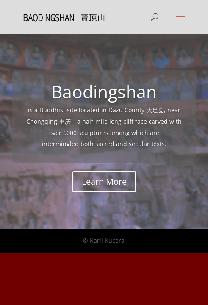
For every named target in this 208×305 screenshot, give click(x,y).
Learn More (104, 181)
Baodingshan (104, 91)
